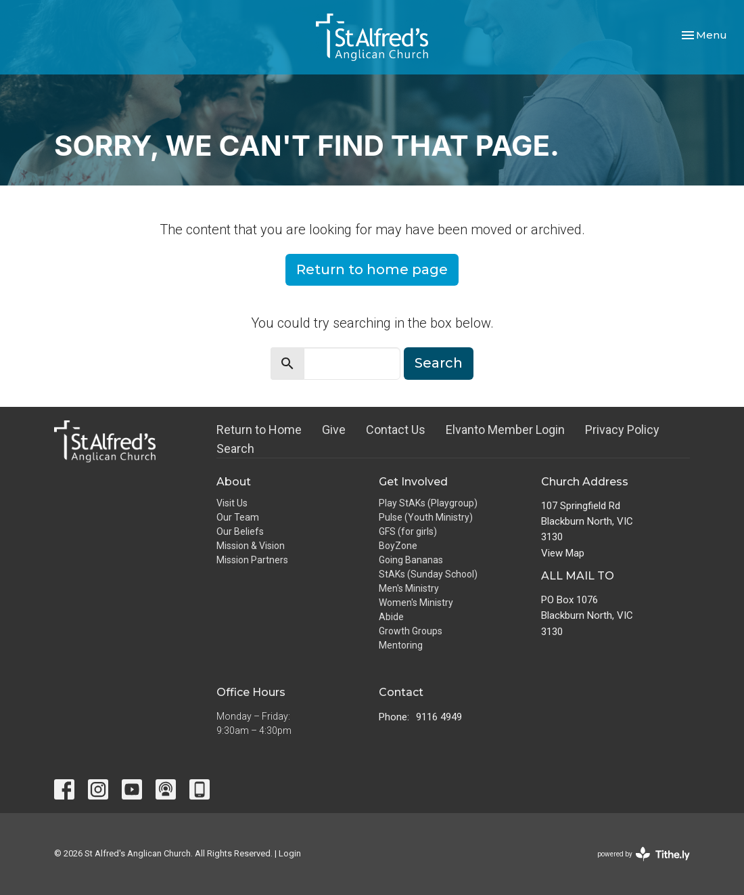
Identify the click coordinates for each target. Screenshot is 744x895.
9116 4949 (439, 717)
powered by (643, 854)
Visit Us (232, 503)
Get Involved (413, 481)
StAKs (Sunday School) (428, 574)
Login (290, 853)
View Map (562, 553)
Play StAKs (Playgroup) (428, 503)
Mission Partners (252, 559)
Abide (391, 616)
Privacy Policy (622, 429)
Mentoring (401, 645)
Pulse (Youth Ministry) (426, 517)
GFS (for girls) (408, 531)
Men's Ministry (409, 588)
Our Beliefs (240, 531)
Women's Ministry (416, 602)
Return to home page (372, 269)
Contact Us (395, 429)
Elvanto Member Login (505, 429)
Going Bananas (411, 559)
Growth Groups (410, 631)
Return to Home (259, 429)
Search (439, 363)
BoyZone (398, 545)
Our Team (237, 517)
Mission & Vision (250, 545)
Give (334, 429)
